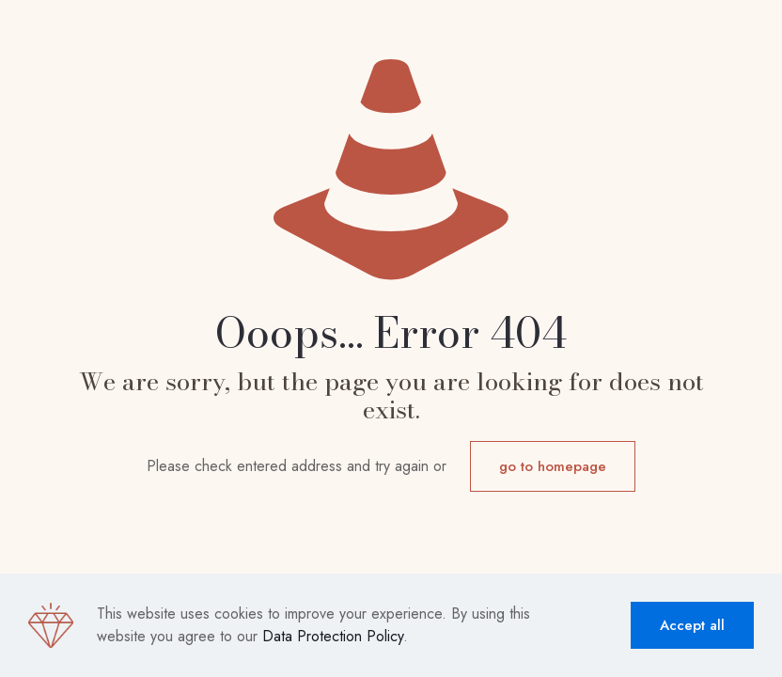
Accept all (692, 625)
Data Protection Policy (332, 636)
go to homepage (552, 466)
